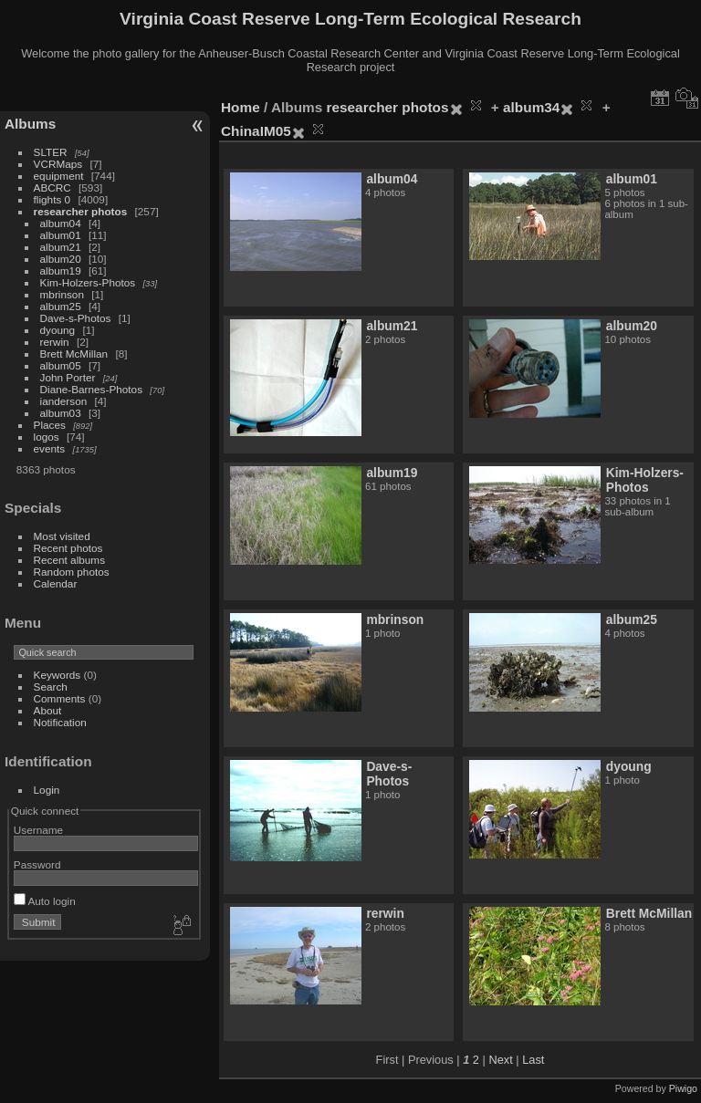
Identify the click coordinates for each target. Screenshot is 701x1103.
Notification (60, 722)
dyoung (58, 330)
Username (38, 830)
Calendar (56, 583)
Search (51, 686)
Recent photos (68, 548)
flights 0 (52, 199)
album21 (60, 247)
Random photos (72, 572)
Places (50, 425)
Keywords (57, 675)
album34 (531, 107)
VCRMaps (58, 164)
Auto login (45, 901)
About (48, 710)
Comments (60, 698)
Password (37, 864)
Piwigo (683, 1088)
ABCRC (52, 187)
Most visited (62, 536)
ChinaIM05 (256, 131)
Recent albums (69, 560)
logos (46, 436)
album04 (60, 223)
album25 (60, 306)
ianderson (64, 401)
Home (240, 107)
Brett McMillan (74, 353)
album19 (60, 270)
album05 (60, 365)
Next (500, 1060)
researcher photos (81, 211)
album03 (60, 413)
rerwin (54, 342)
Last (533, 1060)
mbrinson (62, 294)
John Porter (68, 377)
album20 (60, 259)
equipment (59, 176)
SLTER (51, 152)
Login (47, 790)
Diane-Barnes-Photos (91, 389)
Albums (30, 123)
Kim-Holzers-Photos (88, 282)
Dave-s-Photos (75, 318)
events (50, 448)
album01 (60, 235)
